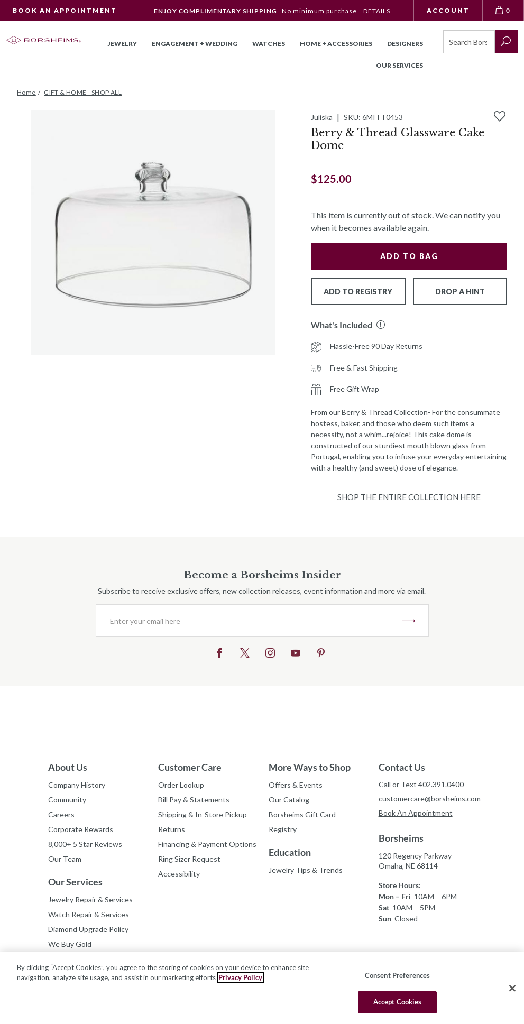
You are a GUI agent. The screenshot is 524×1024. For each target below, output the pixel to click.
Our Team (64, 858)
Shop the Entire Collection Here (409, 497)
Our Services (75, 882)
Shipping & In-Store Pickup (202, 814)
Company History (76, 784)
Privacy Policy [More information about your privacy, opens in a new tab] (240, 977)
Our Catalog (289, 799)
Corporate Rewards (80, 829)
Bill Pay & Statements (193, 798)
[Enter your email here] (249, 620)
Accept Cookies (397, 1002)
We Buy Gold (69, 943)
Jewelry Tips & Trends (306, 869)
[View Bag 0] (503, 10)
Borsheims (401, 838)
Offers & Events (296, 784)
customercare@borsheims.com (427, 798)
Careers (61, 814)
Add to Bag (409, 256)
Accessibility (179, 873)
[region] (262, 988)
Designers (405, 44)
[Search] (469, 41)
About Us (67, 767)
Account (448, 10)
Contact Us (402, 767)
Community (67, 799)
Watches (268, 44)
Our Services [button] (399, 65)
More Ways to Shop (310, 767)
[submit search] (506, 41)
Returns (171, 829)
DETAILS (376, 11)
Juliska (322, 117)
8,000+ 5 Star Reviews (85, 844)
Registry (283, 829)
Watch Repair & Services (88, 914)
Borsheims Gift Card (302, 814)
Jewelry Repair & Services (90, 899)
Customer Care (190, 767)
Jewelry (122, 44)
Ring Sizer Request (189, 858)
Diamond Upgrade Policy (88, 929)
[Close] (512, 988)
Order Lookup (181, 784)
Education (290, 852)
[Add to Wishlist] (499, 116)
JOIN (408, 620)
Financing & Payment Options (206, 844)
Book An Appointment (65, 10)
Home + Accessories (336, 44)
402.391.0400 (441, 784)
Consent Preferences (397, 975)
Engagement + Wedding (194, 44)
